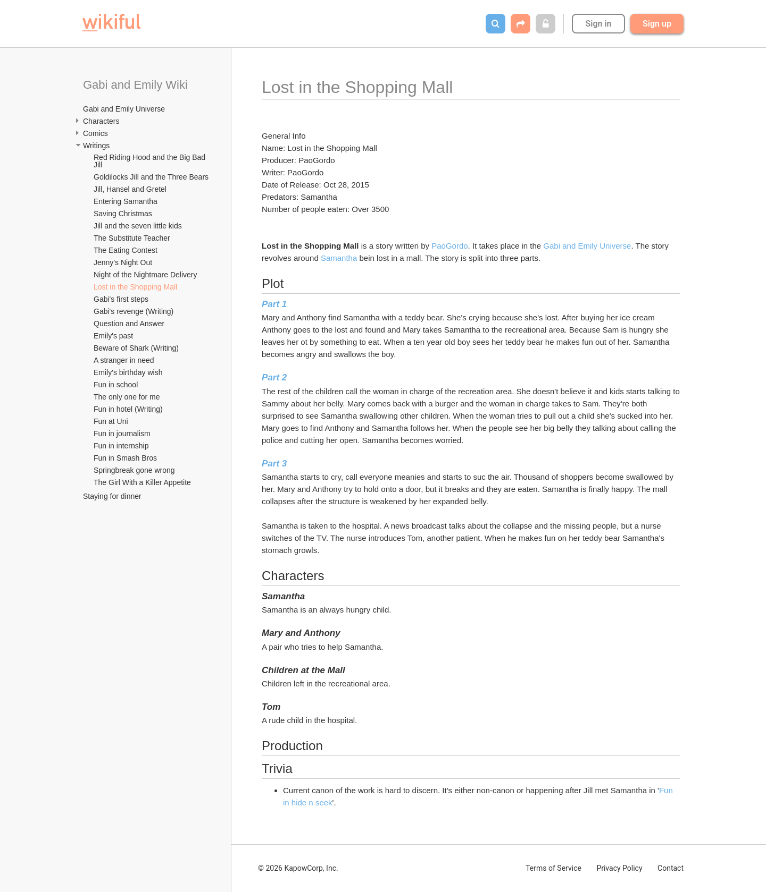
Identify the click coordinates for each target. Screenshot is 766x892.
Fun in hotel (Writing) (128, 409)
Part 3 (274, 463)
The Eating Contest (125, 250)
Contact (670, 868)
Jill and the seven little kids (138, 226)
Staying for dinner (112, 496)
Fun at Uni (111, 421)
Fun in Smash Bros (125, 458)
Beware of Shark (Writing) (136, 348)
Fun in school (116, 384)
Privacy (619, 868)
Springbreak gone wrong (134, 470)
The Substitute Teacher (132, 238)
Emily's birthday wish (128, 372)
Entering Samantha (125, 201)
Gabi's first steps (121, 299)
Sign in (598, 24)
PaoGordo (449, 245)
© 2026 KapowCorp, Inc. (298, 868)
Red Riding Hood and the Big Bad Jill (150, 161)
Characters (101, 121)
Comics (95, 133)
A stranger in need (124, 360)
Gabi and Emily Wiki (135, 84)
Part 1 (274, 304)
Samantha (340, 257)
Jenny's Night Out (123, 262)
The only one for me (127, 397)
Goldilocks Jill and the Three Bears (151, 177)
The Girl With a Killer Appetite (142, 482)
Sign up (657, 24)
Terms (553, 868)
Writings (96, 145)
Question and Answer (129, 323)
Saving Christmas (123, 213)
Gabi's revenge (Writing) (133, 311)
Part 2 (274, 377)
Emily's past (113, 336)
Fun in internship (121, 445)
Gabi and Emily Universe (124, 109)
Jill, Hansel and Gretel (130, 189)
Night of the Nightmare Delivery (145, 274)
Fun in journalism (122, 433)
